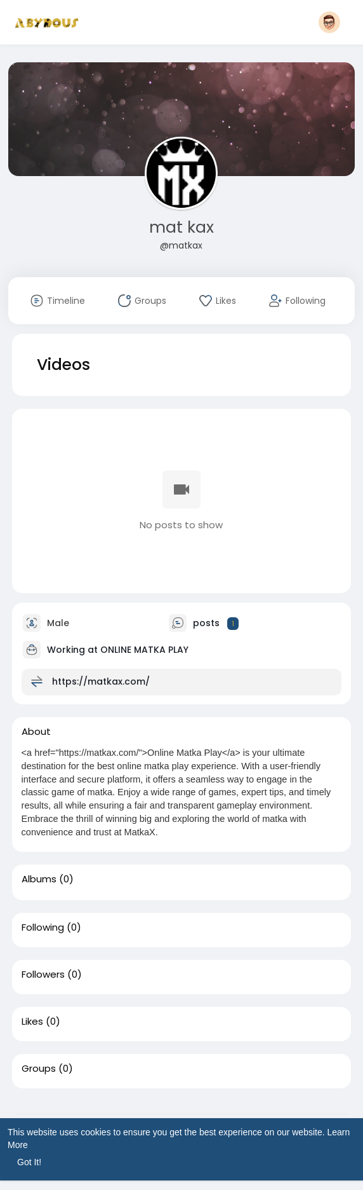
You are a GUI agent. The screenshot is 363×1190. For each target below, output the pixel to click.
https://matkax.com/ (101, 681)
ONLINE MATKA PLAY (144, 649)
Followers (43, 974)
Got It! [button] (29, 1162)
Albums (39, 879)
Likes (32, 1021)
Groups (39, 1068)
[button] (329, 22)
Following (43, 927)
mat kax (181, 227)
